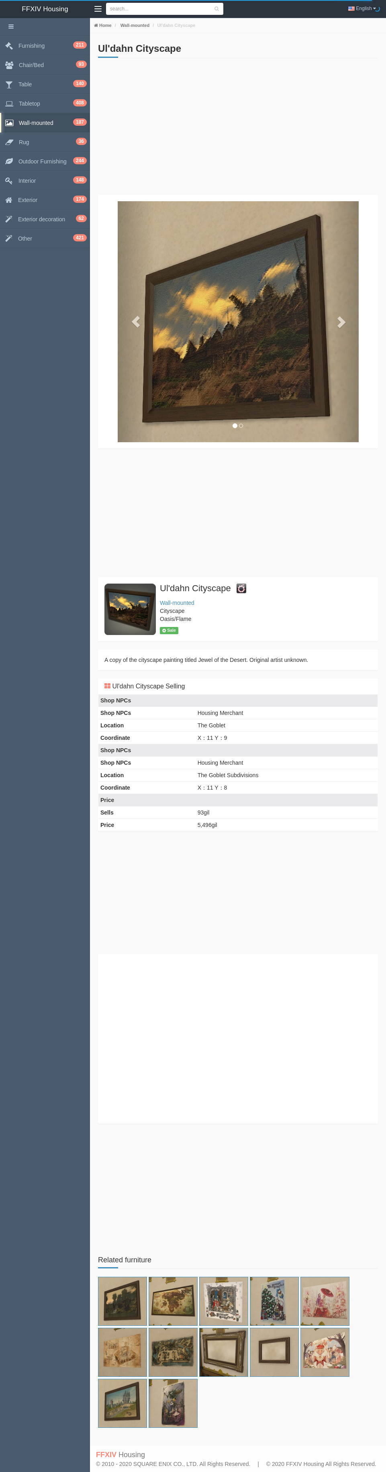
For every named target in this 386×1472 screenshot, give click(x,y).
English (362, 8)
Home (105, 25)
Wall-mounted (134, 25)
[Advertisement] (238, 126)
